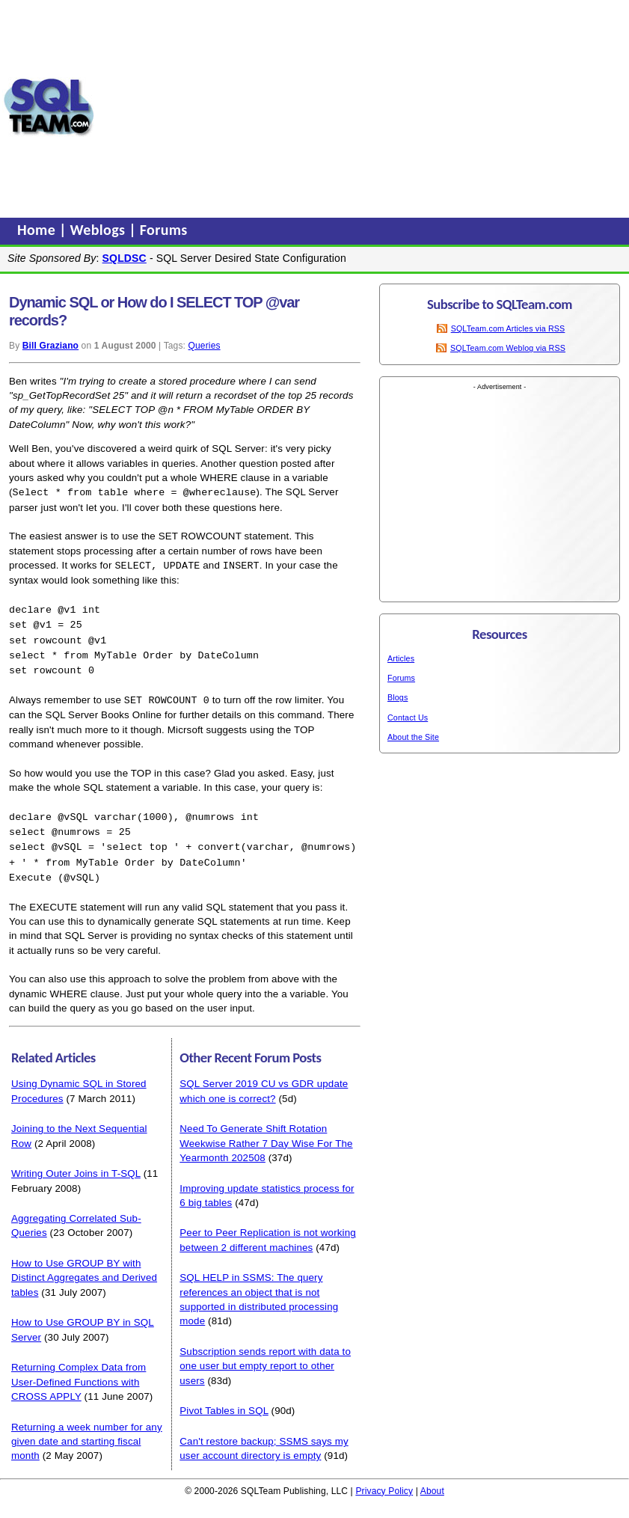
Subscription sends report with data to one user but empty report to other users (265, 1356)
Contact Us (407, 717)
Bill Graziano (50, 345)
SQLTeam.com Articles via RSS (508, 328)
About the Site (413, 736)
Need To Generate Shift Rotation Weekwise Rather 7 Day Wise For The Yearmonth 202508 (266, 1133)
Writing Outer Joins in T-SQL (76, 1163)
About (432, 1481)
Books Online (131, 708)
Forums (164, 230)
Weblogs (99, 230)
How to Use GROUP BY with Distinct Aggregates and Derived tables (84, 1268)
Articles (400, 658)
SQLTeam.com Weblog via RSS (507, 347)
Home (38, 230)
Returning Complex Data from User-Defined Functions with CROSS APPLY (78, 1372)
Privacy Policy (384, 1481)
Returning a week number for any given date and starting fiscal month (86, 1432)
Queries (204, 345)
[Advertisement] (362, 107)
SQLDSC (124, 258)
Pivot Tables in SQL (224, 1401)
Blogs (397, 697)
